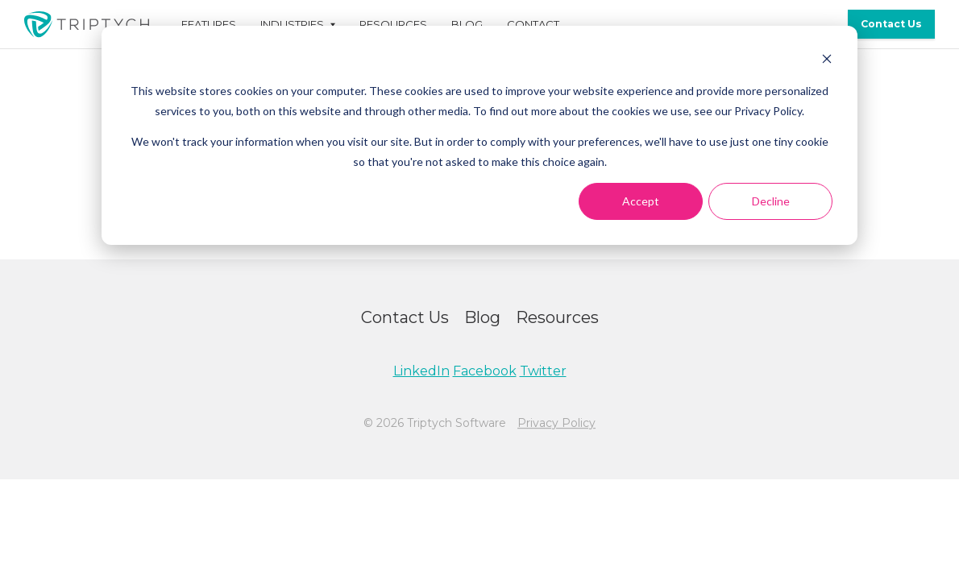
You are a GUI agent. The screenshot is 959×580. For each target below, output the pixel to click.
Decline (771, 201)
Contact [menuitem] (533, 24)
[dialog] (479, 135)
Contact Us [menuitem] (891, 24)
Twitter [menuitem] (543, 371)
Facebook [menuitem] (485, 371)
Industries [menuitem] (292, 24)
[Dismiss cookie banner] (826, 61)
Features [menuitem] (208, 24)
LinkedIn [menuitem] (421, 371)
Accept (640, 201)
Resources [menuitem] (393, 24)
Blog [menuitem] (467, 24)
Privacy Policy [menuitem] (556, 423)
